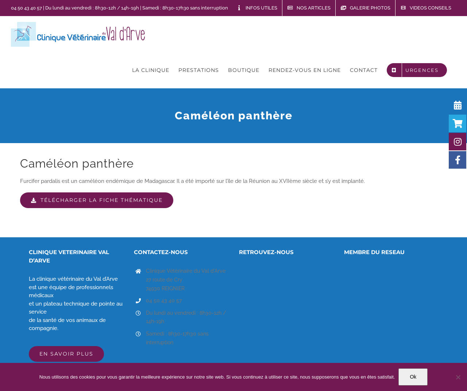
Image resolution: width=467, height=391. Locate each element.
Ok (413, 377)
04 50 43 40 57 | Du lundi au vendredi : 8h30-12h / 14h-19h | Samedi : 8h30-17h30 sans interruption (119, 8)
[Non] (458, 377)
